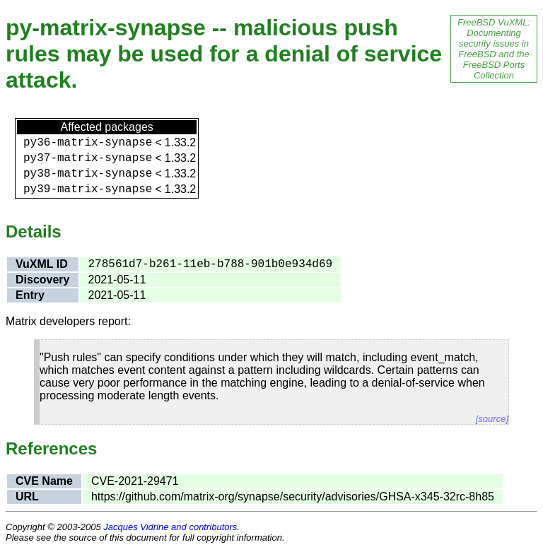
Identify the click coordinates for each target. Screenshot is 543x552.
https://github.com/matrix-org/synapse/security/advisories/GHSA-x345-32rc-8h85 (292, 497)
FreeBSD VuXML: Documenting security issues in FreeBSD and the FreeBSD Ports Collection (493, 49)
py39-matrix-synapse (87, 189)
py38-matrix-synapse (87, 174)
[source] (492, 418)
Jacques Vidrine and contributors (170, 527)
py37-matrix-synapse (87, 158)
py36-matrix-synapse (87, 142)
